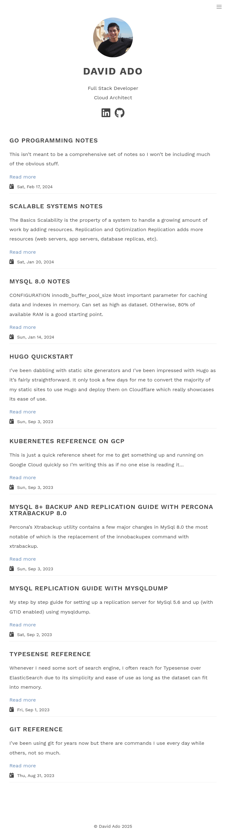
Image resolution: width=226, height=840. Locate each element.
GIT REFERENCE (36, 729)
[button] (219, 7)
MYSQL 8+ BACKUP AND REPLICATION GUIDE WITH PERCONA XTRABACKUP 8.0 (111, 510)
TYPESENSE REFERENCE (50, 654)
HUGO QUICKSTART (41, 356)
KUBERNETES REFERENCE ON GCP (67, 441)
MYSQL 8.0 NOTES (39, 281)
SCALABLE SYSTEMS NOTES (56, 206)
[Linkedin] (107, 115)
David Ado (113, 71)
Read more (22, 177)
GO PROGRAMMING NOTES (53, 140)
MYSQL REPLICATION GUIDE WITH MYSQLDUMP (88, 588)
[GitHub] (119, 115)
